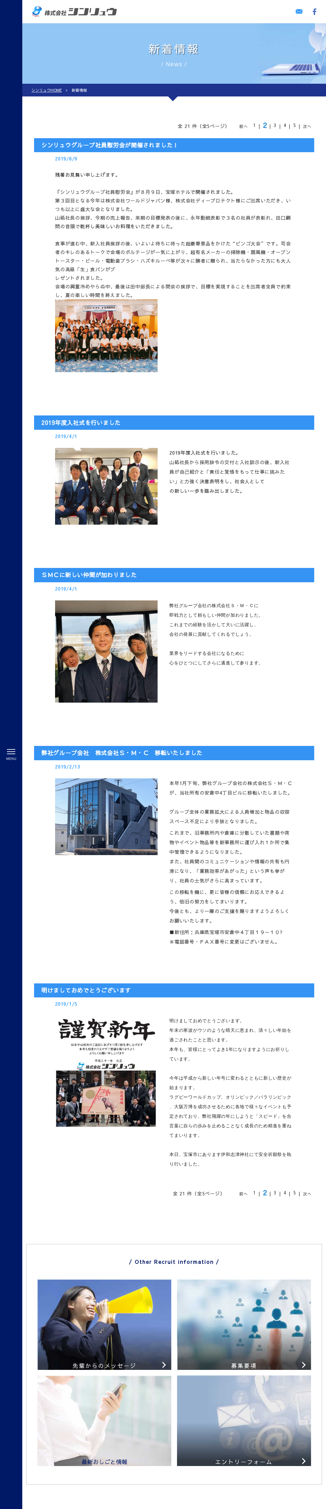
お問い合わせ (217, 1473)
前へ (243, 126)
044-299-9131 (241, 1457)
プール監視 (74, 1466)
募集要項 (110, 1437)
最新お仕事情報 (118, 1447)
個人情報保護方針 (116, 1487)
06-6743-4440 (241, 1438)
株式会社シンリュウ (240, 1503)
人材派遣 (67, 1487)
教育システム (111, 1397)
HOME (65, 1397)
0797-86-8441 (241, 1419)
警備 (62, 1408)
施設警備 (71, 1455)
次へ (307, 126)
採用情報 (106, 1408)
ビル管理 (67, 1476)
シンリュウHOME (47, 90)
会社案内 (106, 1476)
